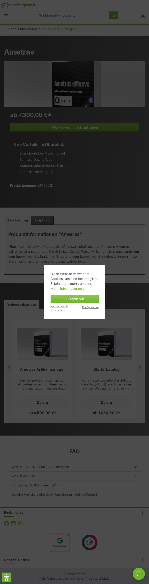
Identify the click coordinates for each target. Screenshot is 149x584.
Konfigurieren (90, 307)
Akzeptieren (74, 299)
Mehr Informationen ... (68, 288)
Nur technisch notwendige (59, 308)
